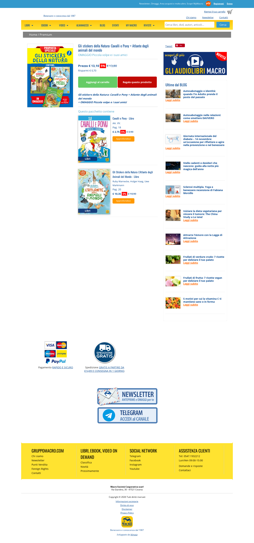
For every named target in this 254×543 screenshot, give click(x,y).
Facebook (135, 460)
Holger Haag (136, 181)
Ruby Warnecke (121, 181)
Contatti (223, 17)
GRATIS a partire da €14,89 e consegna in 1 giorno (104, 369)
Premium (46, 35)
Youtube (135, 468)
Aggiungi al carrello (97, 82)
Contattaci (185, 470)
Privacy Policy (127, 512)
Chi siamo (191, 17)
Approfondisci (123, 138)
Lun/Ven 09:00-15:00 (191, 460)
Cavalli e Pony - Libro (123, 118)
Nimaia (133, 534)
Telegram (135, 456)
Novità (84, 466)
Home (33, 35)
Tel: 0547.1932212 (189, 456)
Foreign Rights (40, 468)
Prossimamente (90, 471)
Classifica (86, 462)
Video (64, 25)
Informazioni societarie (127, 501)
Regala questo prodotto (137, 82)
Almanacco (84, 25)
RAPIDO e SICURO (62, 367)
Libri (29, 25)
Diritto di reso (127, 505)
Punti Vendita (39, 464)
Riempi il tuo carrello (214, 11)
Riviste (150, 25)
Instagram (136, 464)
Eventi (115, 25)
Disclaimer (127, 509)
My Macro (131, 25)
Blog (102, 25)
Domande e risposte (191, 466)
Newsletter (208, 17)
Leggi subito (172, 100)
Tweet (168, 46)
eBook (46, 25)
